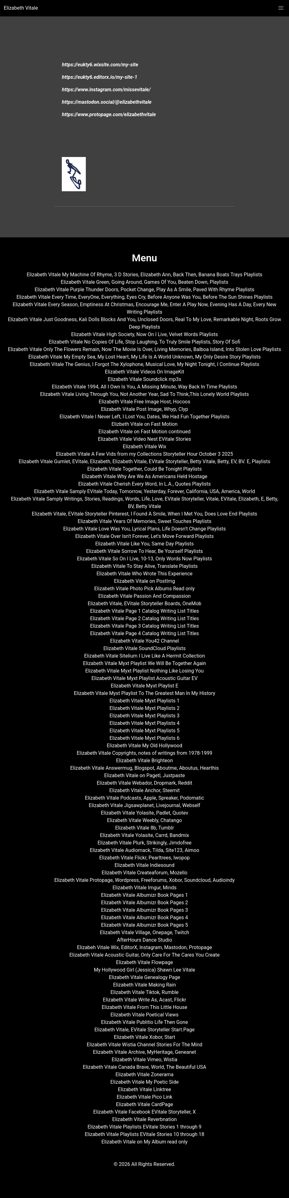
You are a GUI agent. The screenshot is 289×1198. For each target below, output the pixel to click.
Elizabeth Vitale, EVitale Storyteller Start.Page (144, 1030)
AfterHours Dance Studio (144, 940)
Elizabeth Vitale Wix (144, 446)
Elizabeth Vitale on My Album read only (144, 1142)
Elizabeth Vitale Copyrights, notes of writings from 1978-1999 (144, 753)
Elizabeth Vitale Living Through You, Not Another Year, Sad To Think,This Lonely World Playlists (144, 394)
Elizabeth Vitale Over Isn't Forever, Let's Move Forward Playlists (144, 536)
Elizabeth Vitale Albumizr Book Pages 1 (144, 895)
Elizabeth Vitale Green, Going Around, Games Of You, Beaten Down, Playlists (144, 282)
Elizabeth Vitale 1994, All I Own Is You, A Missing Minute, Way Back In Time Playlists (144, 387)
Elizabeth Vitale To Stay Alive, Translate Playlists (144, 566)
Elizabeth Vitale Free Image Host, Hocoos (144, 402)
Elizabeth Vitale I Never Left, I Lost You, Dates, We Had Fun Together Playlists (144, 417)
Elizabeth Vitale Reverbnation (144, 1119)
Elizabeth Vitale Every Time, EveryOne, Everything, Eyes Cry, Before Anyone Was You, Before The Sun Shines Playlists (145, 297)
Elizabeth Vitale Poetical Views (144, 1015)
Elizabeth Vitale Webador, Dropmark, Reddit (144, 783)
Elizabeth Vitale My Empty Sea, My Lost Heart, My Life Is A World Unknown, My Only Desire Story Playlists (144, 357)
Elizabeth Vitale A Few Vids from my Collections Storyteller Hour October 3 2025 (144, 454)
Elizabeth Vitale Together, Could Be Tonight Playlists (144, 469)
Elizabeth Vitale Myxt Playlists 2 (145, 708)
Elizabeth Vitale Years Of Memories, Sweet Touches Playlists (144, 521)
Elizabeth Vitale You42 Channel (144, 641)
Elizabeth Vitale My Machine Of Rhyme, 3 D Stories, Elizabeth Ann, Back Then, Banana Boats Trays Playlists (144, 275)
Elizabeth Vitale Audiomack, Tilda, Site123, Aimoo (144, 850)
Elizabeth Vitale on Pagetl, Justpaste (144, 775)
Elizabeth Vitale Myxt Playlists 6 (145, 738)
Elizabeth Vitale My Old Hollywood (144, 746)
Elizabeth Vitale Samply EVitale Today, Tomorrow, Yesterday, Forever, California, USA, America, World (144, 491)
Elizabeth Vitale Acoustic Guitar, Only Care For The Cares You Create (144, 955)
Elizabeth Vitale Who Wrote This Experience (144, 574)
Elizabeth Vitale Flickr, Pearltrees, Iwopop (144, 858)
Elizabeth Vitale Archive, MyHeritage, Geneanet (144, 1052)
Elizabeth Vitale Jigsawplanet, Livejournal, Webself (144, 805)
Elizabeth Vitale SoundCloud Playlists (144, 648)
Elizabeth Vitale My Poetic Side (144, 1082)
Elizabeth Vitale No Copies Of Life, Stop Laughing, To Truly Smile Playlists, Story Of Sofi (144, 342)
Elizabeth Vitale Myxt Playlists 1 (145, 701)
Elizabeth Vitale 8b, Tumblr (144, 828)
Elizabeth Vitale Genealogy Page (144, 977)
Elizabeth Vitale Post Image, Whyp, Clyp (144, 409)
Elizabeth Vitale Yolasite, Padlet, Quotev (144, 813)
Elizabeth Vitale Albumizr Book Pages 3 (144, 910)
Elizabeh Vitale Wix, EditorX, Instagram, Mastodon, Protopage (144, 947)
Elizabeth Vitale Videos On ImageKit (144, 372)
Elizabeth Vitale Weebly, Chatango (144, 820)
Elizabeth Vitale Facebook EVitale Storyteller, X (144, 1112)
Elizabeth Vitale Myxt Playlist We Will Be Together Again (144, 663)
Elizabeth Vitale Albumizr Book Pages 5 (144, 925)
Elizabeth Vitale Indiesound (144, 865)
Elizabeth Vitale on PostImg (144, 581)
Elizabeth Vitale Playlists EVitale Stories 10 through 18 (144, 1134)
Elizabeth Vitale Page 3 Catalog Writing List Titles (144, 626)
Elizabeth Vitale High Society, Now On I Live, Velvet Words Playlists (144, 334)
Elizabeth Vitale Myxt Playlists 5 (145, 731)
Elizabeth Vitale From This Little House (144, 1007)
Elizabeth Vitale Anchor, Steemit (144, 790)
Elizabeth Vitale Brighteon (144, 760)
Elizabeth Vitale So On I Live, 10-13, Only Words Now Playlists (144, 559)
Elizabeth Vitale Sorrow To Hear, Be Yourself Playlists (144, 551)
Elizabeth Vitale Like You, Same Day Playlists (144, 544)
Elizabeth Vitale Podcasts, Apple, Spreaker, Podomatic (144, 798)
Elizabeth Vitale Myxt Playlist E (145, 686)
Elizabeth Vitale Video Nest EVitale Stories (144, 439)
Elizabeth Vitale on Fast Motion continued (145, 432)
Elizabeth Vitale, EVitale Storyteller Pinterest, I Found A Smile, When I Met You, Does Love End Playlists (144, 514)
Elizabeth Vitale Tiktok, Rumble (144, 992)
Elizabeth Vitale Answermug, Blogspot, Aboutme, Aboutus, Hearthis (144, 768)
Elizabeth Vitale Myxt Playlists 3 (145, 716)
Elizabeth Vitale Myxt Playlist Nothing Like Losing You (144, 671)
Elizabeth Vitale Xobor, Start (144, 1037)
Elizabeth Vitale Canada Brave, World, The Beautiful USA (144, 1067)
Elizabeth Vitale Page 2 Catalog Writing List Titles (144, 618)
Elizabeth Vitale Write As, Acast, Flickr (144, 1000)
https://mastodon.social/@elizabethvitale (106, 102)
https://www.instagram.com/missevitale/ (106, 90)
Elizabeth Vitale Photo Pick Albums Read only (144, 589)
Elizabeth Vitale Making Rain (144, 985)
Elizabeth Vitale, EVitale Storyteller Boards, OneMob (144, 603)
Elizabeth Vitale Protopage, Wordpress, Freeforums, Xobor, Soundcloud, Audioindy (144, 880)
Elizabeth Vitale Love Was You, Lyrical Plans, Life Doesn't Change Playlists (144, 529)
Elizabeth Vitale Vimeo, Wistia (144, 1060)
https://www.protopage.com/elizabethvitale (109, 114)
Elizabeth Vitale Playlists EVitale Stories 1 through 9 (144, 1127)
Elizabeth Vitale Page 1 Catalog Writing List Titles (144, 611)
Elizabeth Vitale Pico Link (144, 1097)
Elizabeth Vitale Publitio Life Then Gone (144, 1022)
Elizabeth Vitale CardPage (144, 1104)
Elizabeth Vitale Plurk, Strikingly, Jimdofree (144, 843)
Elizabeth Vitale (21, 8)
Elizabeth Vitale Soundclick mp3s (144, 379)
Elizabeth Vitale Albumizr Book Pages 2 (144, 903)
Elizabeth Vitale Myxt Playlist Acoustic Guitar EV (144, 678)
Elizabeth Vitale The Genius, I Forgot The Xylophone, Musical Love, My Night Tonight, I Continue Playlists (144, 364)
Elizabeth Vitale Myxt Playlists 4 (145, 723)
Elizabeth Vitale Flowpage (144, 962)
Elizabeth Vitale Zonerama (144, 1074)
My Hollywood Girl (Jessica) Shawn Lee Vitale (144, 970)
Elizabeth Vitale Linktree (144, 1089)
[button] (281, 8)
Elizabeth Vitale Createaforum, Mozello (145, 873)
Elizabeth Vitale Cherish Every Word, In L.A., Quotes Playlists (144, 484)
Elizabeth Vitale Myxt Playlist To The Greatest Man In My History (144, 693)
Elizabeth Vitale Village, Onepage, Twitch (144, 932)
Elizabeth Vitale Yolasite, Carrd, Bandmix (144, 835)
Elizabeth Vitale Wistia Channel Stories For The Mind (145, 1045)
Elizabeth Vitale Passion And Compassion (144, 596)
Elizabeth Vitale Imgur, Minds (144, 888)
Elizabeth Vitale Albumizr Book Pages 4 (144, 917)
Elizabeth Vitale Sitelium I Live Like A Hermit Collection (144, 656)
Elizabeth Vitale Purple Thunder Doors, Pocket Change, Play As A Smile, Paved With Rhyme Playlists (144, 289)
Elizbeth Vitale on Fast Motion (144, 424)
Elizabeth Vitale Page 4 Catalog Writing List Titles (144, 633)
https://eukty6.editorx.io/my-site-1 (99, 77)
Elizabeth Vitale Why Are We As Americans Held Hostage (145, 476)
